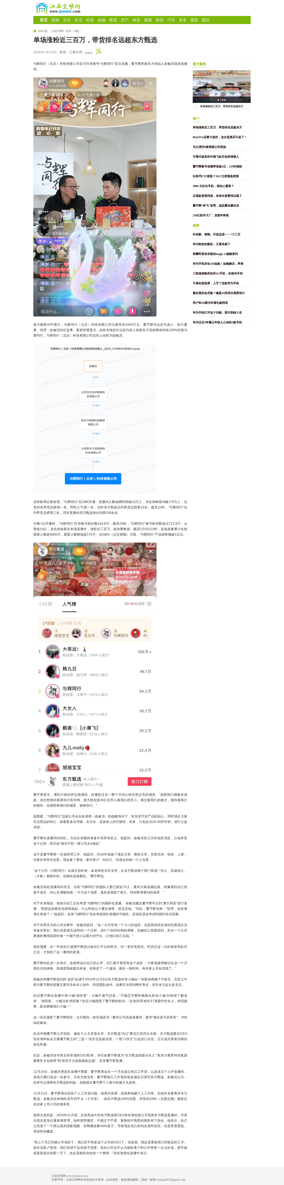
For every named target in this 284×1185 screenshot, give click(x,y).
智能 (76, 31)
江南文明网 (57, 31)
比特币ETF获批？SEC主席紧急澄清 (216, 176)
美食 (183, 20)
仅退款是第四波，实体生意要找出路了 (217, 195)
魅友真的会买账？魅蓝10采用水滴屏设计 (219, 293)
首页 (44, 20)
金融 (102, 20)
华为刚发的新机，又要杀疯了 (211, 244)
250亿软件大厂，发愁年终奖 (211, 215)
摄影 (194, 20)
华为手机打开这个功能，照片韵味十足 (217, 312)
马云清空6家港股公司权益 (209, 146)
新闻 (55, 20)
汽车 (171, 20)
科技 (90, 20)
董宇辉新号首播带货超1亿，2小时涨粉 (217, 166)
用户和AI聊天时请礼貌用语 (210, 302)
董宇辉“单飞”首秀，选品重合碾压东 (216, 205)
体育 (136, 20)
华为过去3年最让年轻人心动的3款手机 (217, 322)
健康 (148, 20)
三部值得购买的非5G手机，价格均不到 (218, 273)
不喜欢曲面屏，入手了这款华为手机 (216, 283)
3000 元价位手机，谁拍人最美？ (213, 186)
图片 (206, 20)
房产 (125, 20)
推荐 (196, 225)
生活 (78, 20)
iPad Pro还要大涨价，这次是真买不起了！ (220, 137)
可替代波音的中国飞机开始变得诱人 (216, 156)
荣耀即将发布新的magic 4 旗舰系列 (215, 253)
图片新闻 (199, 64)
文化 (67, 20)
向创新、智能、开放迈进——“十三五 (217, 234)
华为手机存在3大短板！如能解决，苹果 (218, 263)
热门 (196, 118)
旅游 (160, 20)
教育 (113, 20)
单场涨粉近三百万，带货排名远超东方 (221, 106)
